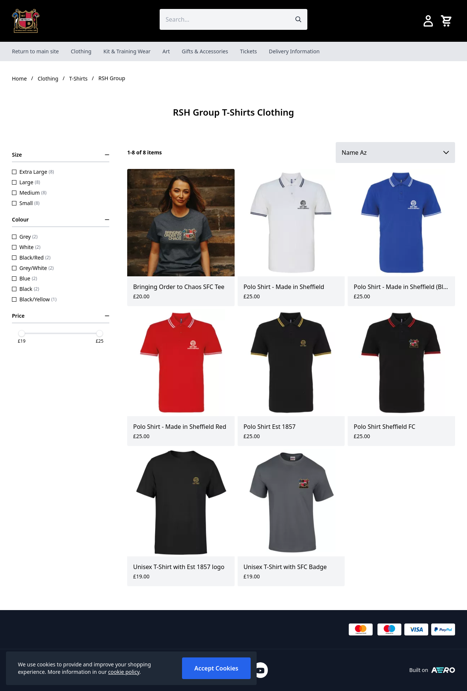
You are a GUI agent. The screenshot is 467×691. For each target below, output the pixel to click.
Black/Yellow (34, 299)
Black (25, 288)
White (26, 247)
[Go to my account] (428, 21)
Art (166, 51)
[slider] (21, 333)
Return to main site (35, 51)
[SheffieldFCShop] (26, 21)
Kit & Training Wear (126, 51)
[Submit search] (298, 19)
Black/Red (31, 257)
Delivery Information (294, 51)
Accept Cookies (216, 668)
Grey (25, 236)
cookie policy (124, 671)
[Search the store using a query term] (224, 19)
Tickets (248, 51)
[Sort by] (395, 152)
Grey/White (33, 267)
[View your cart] (447, 21)
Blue (24, 278)
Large (26, 182)
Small (26, 203)
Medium (29, 192)
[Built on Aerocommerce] (443, 670)
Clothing (81, 51)
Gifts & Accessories (205, 51)
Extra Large (33, 171)
